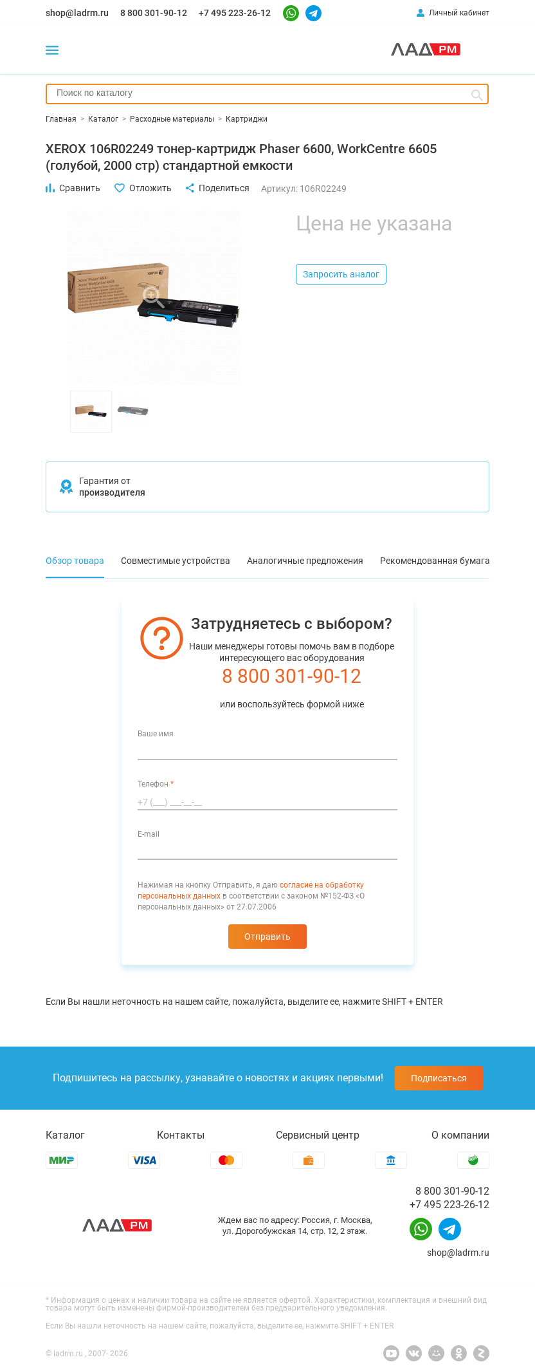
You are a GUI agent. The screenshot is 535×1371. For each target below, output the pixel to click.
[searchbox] (267, 92)
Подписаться (439, 1078)
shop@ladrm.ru (77, 13)
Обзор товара (75, 560)
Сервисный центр (317, 1135)
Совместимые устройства (175, 560)
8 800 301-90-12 (153, 13)
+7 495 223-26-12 (235, 13)
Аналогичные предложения (305, 560)
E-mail (148, 834)
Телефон (156, 783)
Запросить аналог (341, 274)
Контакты (180, 1135)
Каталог (65, 1135)
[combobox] (267, 94)
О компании (460, 1135)
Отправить (267, 936)
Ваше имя (156, 733)
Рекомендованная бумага (435, 560)
